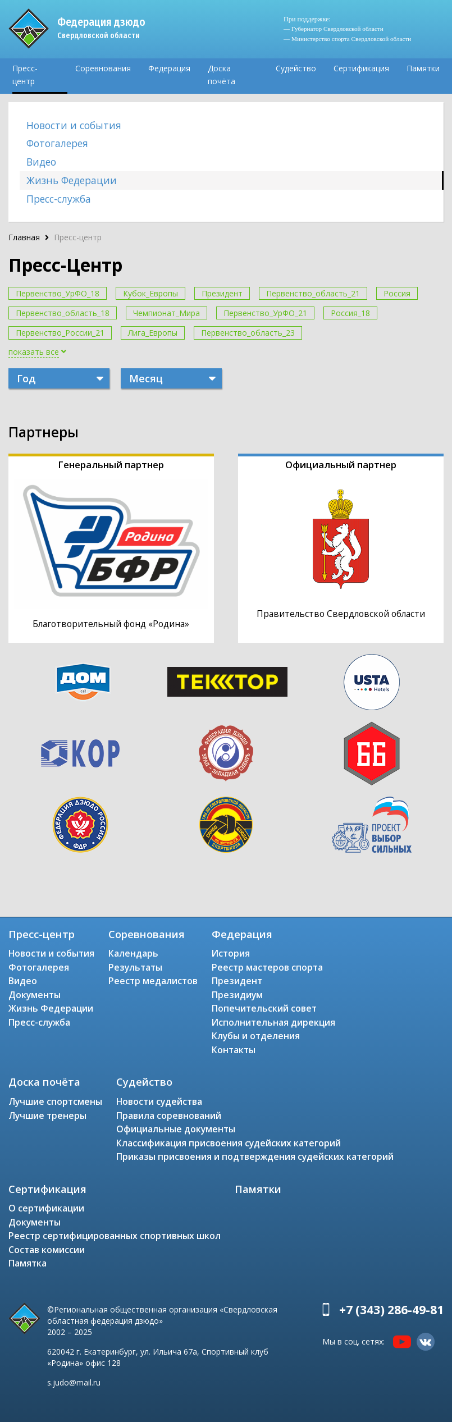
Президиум (237, 995)
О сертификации (46, 1208)
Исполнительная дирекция (273, 1022)
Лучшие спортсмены (55, 1101)
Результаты (135, 967)
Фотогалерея (57, 143)
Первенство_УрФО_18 (57, 293)
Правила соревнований (168, 1115)
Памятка (27, 1263)
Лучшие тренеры (47, 1115)
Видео (41, 161)
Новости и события (73, 125)
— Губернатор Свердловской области (333, 28)
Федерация (169, 68)
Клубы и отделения (256, 1036)
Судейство (296, 68)
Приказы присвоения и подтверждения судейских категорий (255, 1156)
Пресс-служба (58, 198)
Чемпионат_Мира (166, 313)
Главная (24, 237)
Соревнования (103, 68)
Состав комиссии (46, 1249)
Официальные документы (175, 1129)
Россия (396, 293)
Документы (34, 995)
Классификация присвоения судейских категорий (228, 1143)
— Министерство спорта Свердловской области (347, 38)
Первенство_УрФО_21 (265, 313)
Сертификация (361, 68)
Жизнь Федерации (71, 180)
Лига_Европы (152, 332)
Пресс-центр (25, 74)
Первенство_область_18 (62, 313)
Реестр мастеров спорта (267, 967)
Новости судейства (159, 1101)
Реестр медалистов (153, 981)
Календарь (133, 953)
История (231, 953)
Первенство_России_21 (60, 332)
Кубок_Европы (150, 293)
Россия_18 (350, 313)
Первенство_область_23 (248, 332)
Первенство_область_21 (313, 293)
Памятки (423, 68)
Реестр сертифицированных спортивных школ (114, 1235)
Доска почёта (221, 74)
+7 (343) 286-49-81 (391, 1310)
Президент (222, 293)
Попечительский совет (264, 1008)
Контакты (233, 1050)
